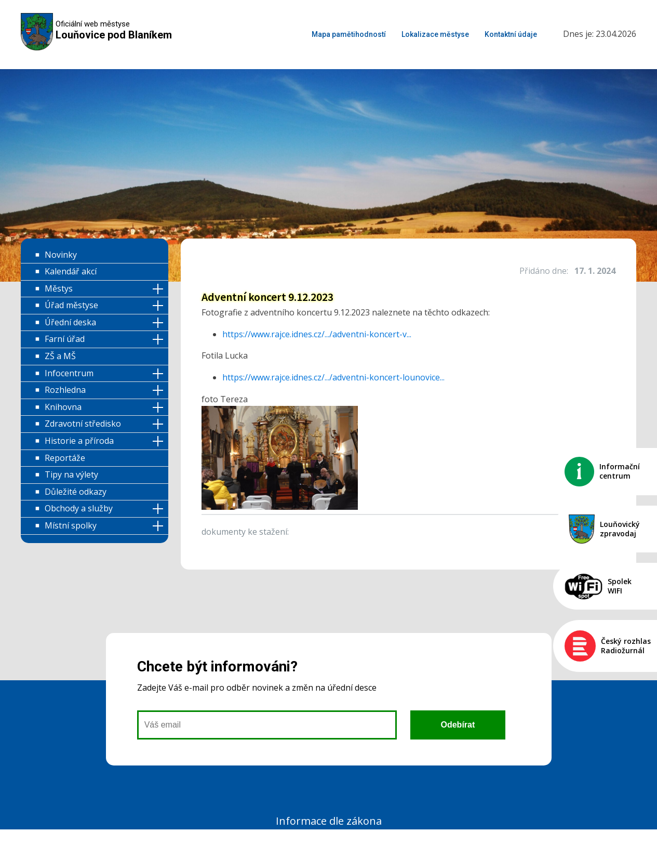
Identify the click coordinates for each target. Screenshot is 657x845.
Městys (59, 288)
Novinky (61, 254)
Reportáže (65, 458)
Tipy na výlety (71, 474)
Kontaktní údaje (511, 34)
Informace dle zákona (329, 821)
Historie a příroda (79, 440)
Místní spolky (71, 525)
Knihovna (63, 407)
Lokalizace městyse (435, 34)
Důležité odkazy (75, 491)
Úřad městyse (71, 305)
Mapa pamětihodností (349, 34)
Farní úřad (65, 339)
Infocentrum (69, 373)
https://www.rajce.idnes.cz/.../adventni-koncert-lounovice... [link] (333, 377)
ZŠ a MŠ (60, 356)
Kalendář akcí (71, 271)
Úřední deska (70, 322)
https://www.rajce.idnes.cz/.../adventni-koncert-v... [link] (316, 334)
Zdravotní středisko (83, 423)
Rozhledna (65, 389)
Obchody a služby (79, 508)
